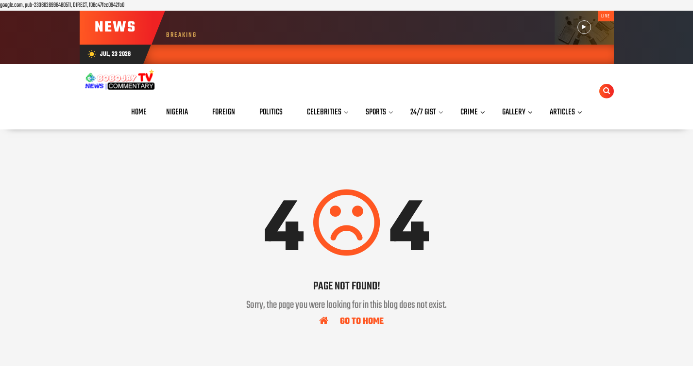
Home (139, 112)
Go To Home (351, 321)
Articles (562, 112)
